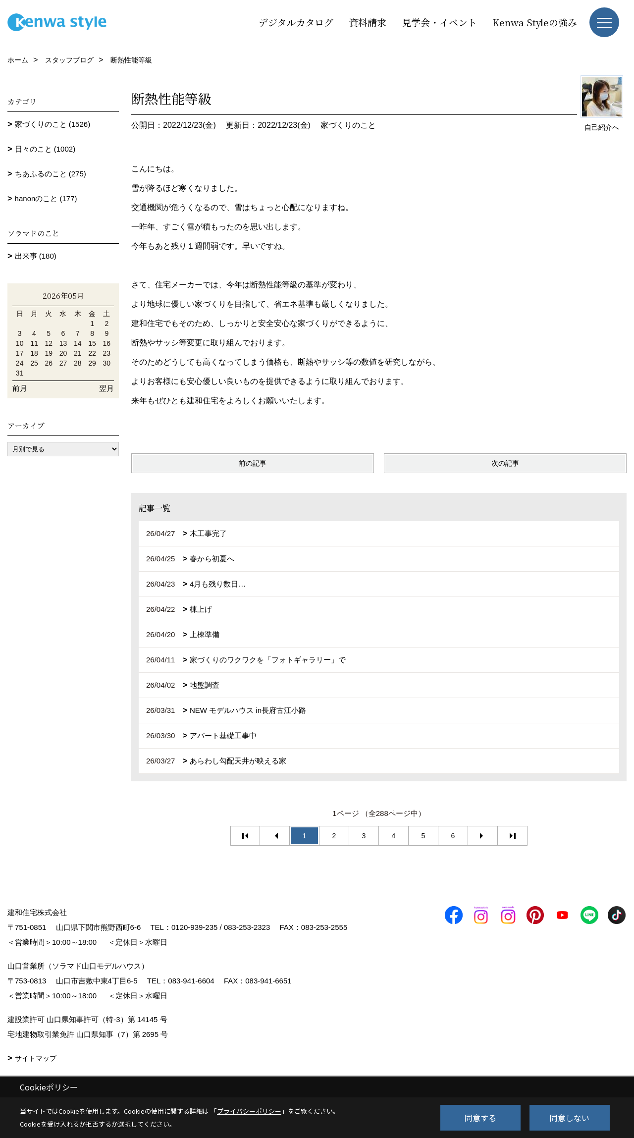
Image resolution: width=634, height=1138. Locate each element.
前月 (19, 388)
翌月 (106, 388)
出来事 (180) (35, 256)
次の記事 (505, 463)
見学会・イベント (439, 22)
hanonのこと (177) (46, 198)
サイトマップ (35, 1058)
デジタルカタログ (296, 22)
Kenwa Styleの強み (534, 22)
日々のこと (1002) (45, 149)
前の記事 (252, 463)
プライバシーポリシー (249, 1111)
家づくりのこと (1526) (53, 124)
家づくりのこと (348, 125)
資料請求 (367, 22)
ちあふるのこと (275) (50, 173)
